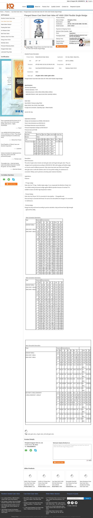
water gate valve (32, 434)
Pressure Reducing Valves (7, 46)
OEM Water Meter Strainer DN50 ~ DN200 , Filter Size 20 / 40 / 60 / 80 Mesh (54, 512)
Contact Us (65, 6)
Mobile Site (70, 508)
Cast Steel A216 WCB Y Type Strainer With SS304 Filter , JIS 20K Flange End (56, 503)
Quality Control (55, 6)
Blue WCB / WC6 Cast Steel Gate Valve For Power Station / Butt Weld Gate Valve (34, 499)
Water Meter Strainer (6, 24)
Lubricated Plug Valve (6, 52)
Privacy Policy (14, 516)
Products (30, 6)
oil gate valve (40, 434)
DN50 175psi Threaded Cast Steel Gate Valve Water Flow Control (30, 483)
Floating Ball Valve (5, 27)
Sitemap (74, 505)
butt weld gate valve (49, 434)
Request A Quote (75, 6)
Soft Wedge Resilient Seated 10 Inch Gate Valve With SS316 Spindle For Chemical (10, 506)
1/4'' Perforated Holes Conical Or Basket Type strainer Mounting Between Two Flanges (56, 499)
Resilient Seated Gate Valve (8, 18)
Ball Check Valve (5, 33)
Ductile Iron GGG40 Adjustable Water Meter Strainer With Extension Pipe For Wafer (55, 508)
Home (24, 6)
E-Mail (69, 505)
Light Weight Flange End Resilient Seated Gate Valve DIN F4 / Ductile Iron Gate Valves (11, 511)
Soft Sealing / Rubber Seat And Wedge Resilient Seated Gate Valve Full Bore (11, 502)
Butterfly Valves (5, 42)
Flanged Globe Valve (6, 49)
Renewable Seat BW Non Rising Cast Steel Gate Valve (71, 483)
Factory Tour (45, 6)
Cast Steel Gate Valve (16, 11)
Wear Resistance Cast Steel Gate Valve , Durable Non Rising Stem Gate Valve (85, 484)
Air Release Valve (5, 30)
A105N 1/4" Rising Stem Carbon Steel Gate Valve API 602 (44, 483)
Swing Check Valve (6, 39)
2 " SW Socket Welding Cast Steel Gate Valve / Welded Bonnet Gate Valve (33, 508)
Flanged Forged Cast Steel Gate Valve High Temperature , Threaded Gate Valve (33, 504)
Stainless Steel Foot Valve (7, 36)
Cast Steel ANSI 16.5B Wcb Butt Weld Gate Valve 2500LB (57, 483)
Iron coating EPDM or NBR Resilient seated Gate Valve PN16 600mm (10, 498)
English (90, 1)
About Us (37, 6)
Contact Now (62, 46)
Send (87, 498)
